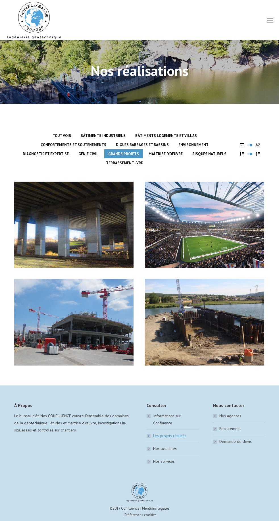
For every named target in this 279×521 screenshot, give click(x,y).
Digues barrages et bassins (142, 144)
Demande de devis (235, 441)
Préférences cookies (140, 514)
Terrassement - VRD (124, 163)
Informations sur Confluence (167, 419)
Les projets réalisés (169, 435)
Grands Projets (123, 153)
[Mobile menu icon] (269, 20)
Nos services (164, 461)
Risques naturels (209, 153)
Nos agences (230, 415)
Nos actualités (165, 448)
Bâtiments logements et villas (166, 135)
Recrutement (230, 428)
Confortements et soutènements (73, 144)
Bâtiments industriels (103, 135)
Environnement (193, 144)
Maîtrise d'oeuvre (166, 153)
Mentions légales (156, 508)
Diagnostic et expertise (46, 153)
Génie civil (88, 153)
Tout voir (62, 135)
